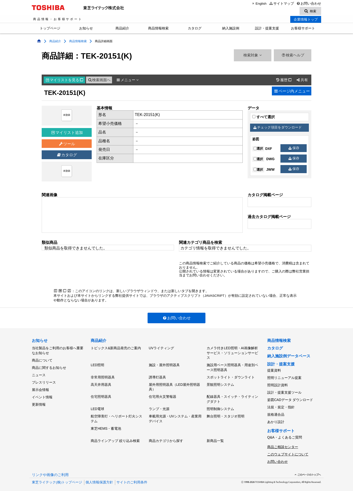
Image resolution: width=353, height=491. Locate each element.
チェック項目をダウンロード (277, 128)
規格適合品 (275, 411)
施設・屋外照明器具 (164, 365)
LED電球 (97, 406)
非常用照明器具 (103, 376)
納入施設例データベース (288, 357)
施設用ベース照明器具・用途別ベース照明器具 (232, 367)
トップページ (50, 29)
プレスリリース (44, 380)
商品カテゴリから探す (166, 436)
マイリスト (64, 81)
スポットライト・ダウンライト (231, 376)
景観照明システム (220, 383)
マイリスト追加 (67, 133)
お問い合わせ (308, 3)
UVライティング (161, 348)
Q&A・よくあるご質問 (284, 433)
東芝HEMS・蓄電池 (106, 425)
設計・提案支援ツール (284, 391)
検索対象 (252, 56)
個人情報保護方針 (99, 476)
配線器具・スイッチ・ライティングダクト (232, 397)
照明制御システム (220, 406)
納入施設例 (230, 29)
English (258, 3)
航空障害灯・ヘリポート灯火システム (116, 415)
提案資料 (274, 371)
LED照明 (97, 365)
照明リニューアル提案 (284, 378)
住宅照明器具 (101, 395)
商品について (42, 360)
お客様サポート (303, 29)
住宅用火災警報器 (162, 395)
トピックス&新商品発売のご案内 (116, 348)
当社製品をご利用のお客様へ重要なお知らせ (57, 351)
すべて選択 (263, 118)
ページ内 (291, 92)
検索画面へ (99, 81)
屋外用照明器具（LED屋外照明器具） (174, 385)
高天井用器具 (101, 383)
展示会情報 (40, 387)
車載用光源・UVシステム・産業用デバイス (175, 415)
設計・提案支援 (267, 29)
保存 (294, 148)
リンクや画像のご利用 (50, 469)
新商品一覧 (215, 436)
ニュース (39, 373)
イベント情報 (42, 394)
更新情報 (39, 401)
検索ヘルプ (292, 56)
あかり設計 (275, 418)
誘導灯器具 (157, 376)
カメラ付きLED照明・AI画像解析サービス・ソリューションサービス (232, 353)
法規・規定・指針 (281, 405)
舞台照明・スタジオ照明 (225, 413)
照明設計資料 (277, 384)
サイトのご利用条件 (131, 476)
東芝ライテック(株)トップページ (57, 476)
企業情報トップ (306, 20)
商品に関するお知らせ (49, 367)
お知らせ (86, 29)
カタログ (195, 29)
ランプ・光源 (159, 406)
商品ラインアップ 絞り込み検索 (115, 436)
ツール (66, 144)
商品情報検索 (158, 29)
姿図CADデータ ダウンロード (290, 398)
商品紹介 (122, 29)
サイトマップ (281, 3)
